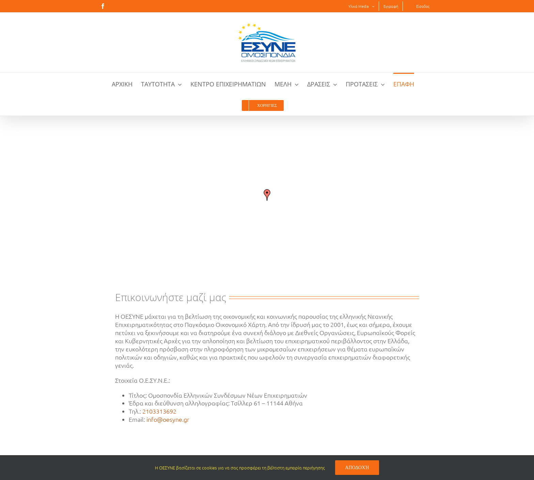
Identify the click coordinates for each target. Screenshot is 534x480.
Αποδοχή (357, 467)
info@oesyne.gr (167, 419)
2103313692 (159, 411)
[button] (267, 195)
